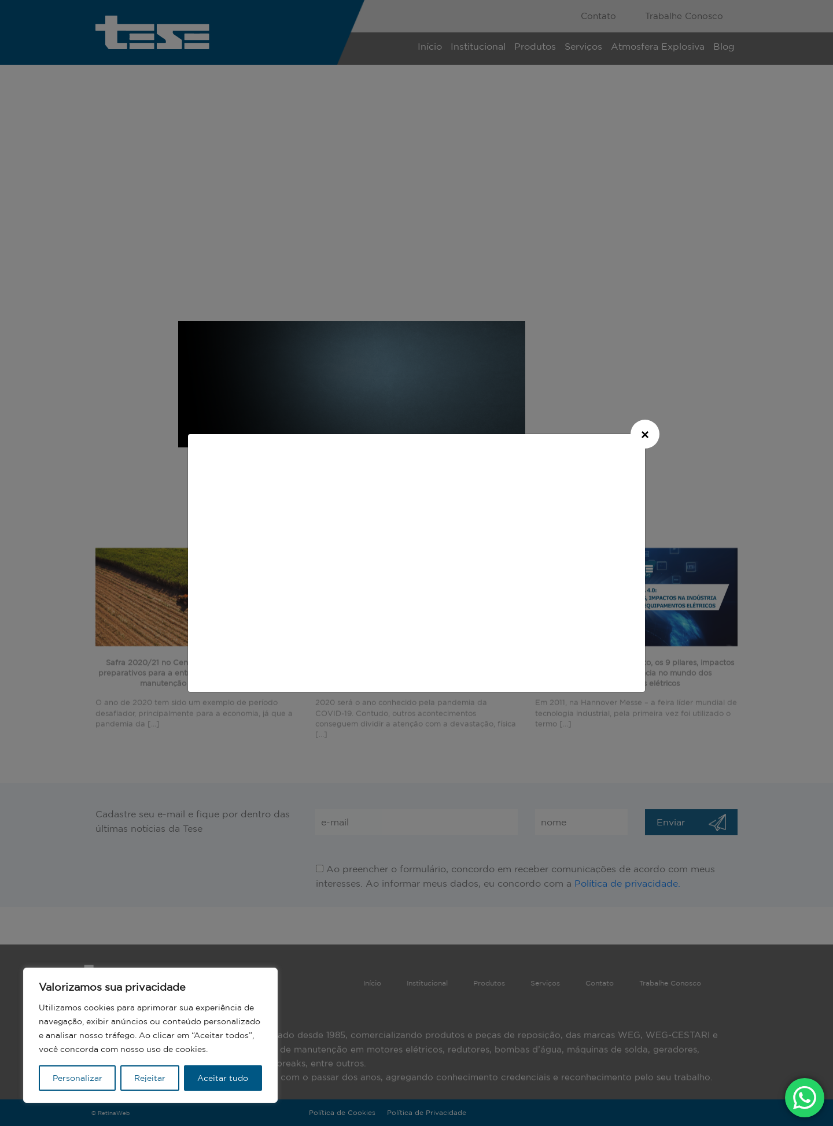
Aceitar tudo (222, 1078)
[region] (150, 1035)
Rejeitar (149, 1078)
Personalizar (77, 1078)
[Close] (645, 434)
